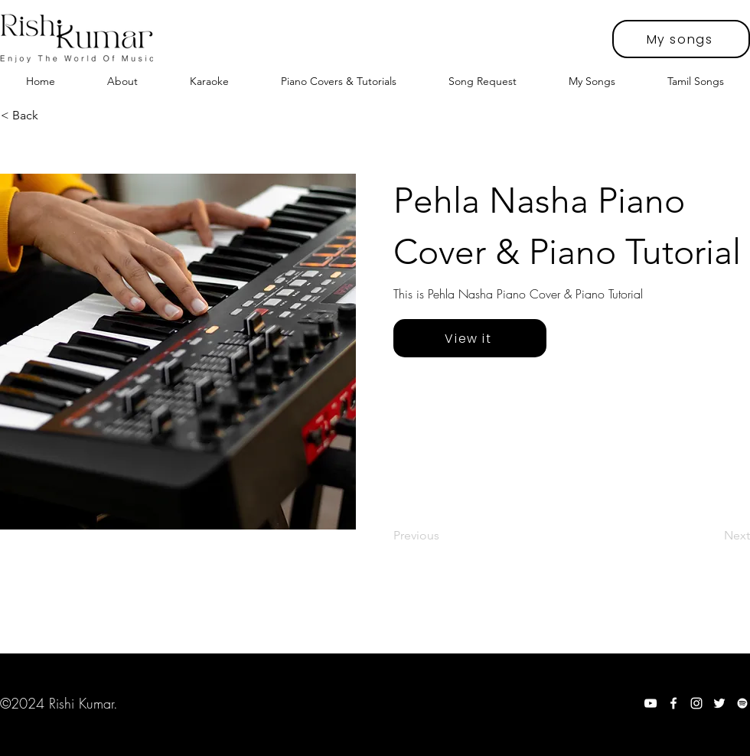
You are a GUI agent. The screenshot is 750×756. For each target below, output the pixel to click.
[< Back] (51, 115)
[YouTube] (650, 703)
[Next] (711, 535)
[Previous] (443, 535)
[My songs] (681, 39)
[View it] (469, 338)
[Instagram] (696, 703)
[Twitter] (719, 703)
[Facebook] (673, 703)
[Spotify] (742, 703)
